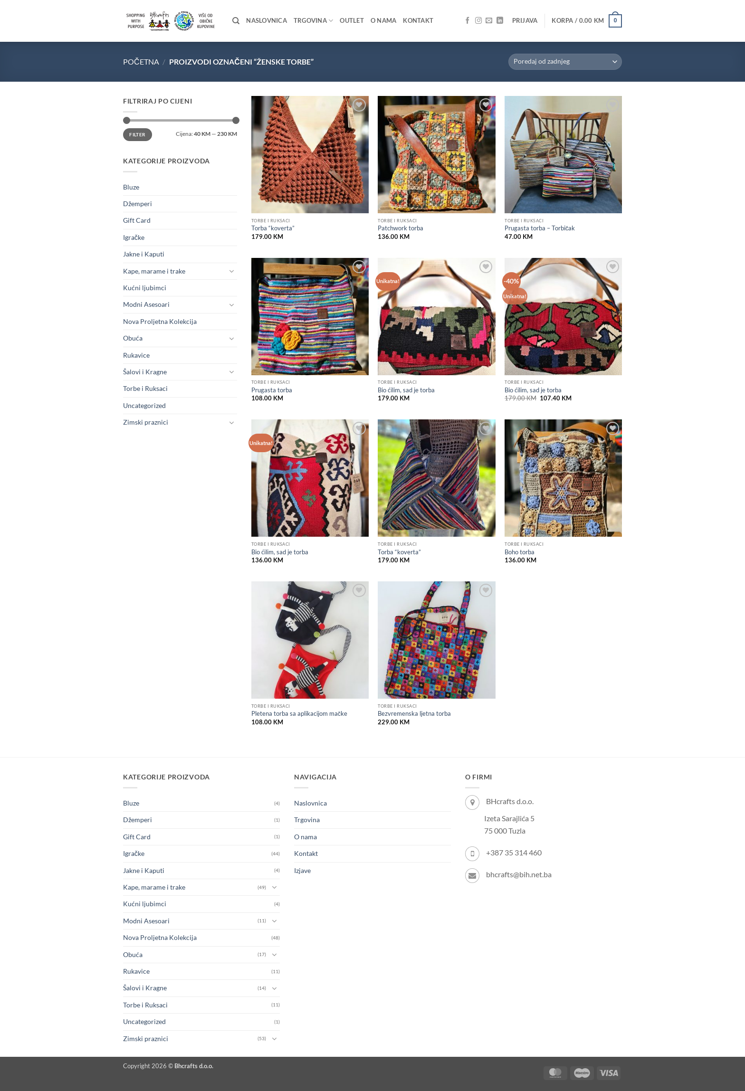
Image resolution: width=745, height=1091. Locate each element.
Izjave (302, 870)
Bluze (131, 187)
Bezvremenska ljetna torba (414, 713)
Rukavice (136, 355)
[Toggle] (231, 271)
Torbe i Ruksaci (145, 388)
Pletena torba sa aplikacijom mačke (299, 713)
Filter (137, 134)
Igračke (133, 237)
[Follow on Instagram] (478, 21)
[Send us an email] (489, 21)
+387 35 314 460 (514, 852)
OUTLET (352, 20)
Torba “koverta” (273, 228)
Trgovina (313, 20)
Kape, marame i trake (154, 271)
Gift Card (137, 220)
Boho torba (520, 552)
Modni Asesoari (146, 304)
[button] (525, 20)
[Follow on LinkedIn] (500, 21)
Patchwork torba (400, 228)
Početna (141, 61)
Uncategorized (144, 405)
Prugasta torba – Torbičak (540, 228)
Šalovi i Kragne (145, 372)
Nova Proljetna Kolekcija (160, 321)
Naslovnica (266, 20)
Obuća (133, 338)
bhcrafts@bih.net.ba (519, 874)
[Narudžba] (565, 62)
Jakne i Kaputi (143, 254)
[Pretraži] (235, 21)
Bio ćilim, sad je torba (406, 390)
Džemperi (137, 203)
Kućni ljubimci (144, 288)
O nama (384, 20)
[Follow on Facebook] (467, 21)
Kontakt (418, 20)
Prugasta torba (271, 390)
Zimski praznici (145, 422)
